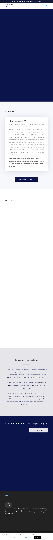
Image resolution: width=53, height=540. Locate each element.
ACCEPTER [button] (37, 537)
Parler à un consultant (26, 179)
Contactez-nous (38, 430)
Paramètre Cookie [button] (27, 537)
